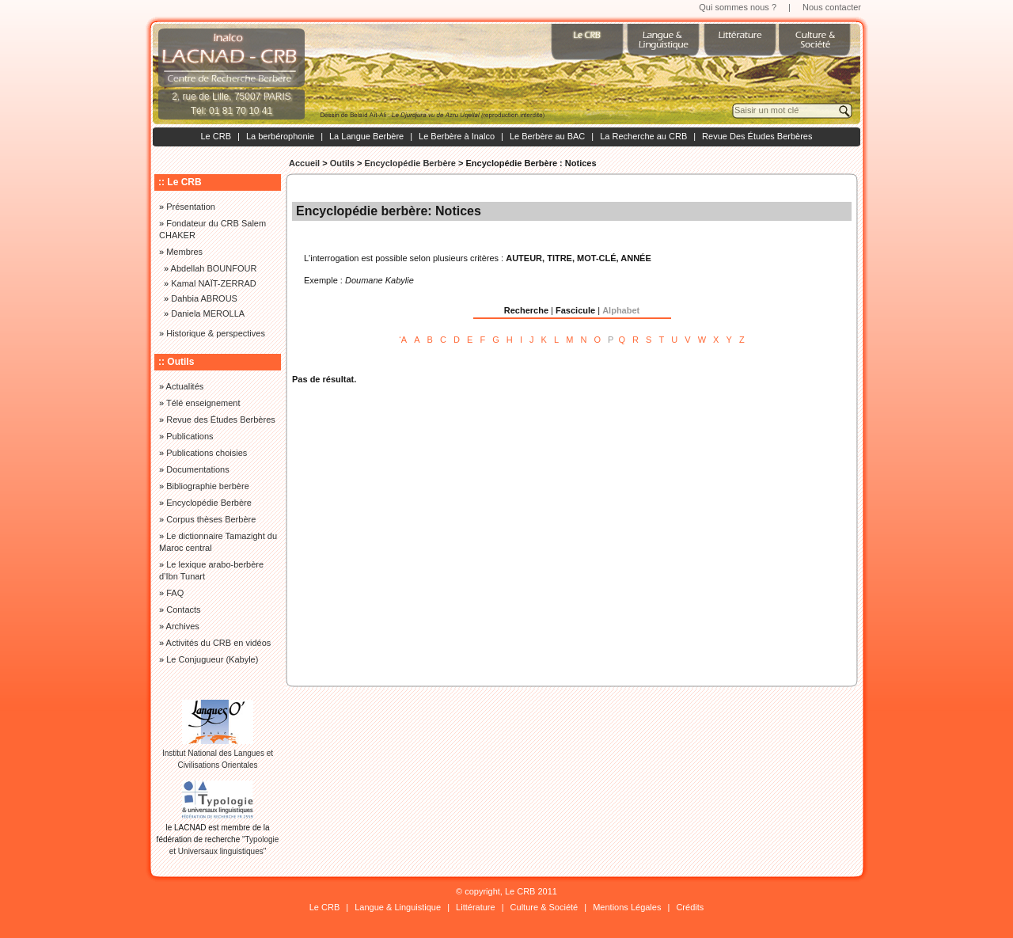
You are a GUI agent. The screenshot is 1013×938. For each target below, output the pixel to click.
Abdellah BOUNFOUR (214, 268)
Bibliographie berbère (207, 486)
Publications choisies (206, 453)
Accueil (304, 163)
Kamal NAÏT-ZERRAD (213, 283)
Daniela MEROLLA (208, 313)
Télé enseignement (203, 403)
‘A (403, 339)
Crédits (690, 907)
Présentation (190, 206)
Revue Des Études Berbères (757, 136)
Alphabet (620, 310)
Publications (189, 436)
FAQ (175, 593)
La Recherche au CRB (643, 136)
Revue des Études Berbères (220, 419)
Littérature (475, 907)
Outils (342, 163)
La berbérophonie (280, 136)
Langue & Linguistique (398, 907)
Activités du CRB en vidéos (218, 642)
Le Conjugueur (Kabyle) (212, 659)
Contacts (183, 609)
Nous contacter (831, 7)
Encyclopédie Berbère (410, 163)
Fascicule (575, 310)
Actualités (185, 386)
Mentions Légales (627, 907)
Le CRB (215, 136)
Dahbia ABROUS (204, 298)
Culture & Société (544, 907)
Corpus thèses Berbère (211, 519)
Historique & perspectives (215, 333)
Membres (184, 251)
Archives (182, 626)
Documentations (198, 469)
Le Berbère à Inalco (457, 136)
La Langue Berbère (366, 136)
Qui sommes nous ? (737, 7)
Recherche (526, 310)
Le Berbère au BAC (547, 136)
